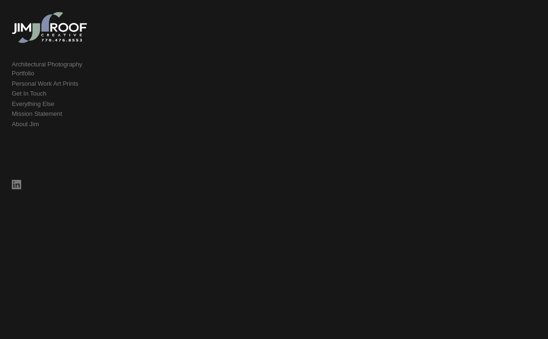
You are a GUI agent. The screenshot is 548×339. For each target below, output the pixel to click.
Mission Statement (37, 114)
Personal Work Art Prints (45, 84)
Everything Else (33, 104)
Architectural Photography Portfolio (59, 74)
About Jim (25, 124)
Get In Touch (29, 94)
